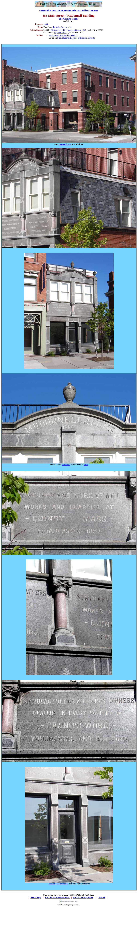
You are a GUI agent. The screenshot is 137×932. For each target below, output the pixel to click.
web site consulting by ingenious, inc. (69, 904)
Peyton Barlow (60, 32)
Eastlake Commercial (62, 27)
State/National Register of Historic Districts (76, 38)
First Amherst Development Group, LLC (68, 30)
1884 (45, 24)
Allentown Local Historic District (63, 35)
